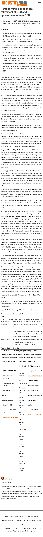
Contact (21, 524)
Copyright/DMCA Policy (23, 520)
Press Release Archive (16, 517)
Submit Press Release (32, 517)
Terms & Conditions (8, 520)
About (6, 517)
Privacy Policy (36, 520)
